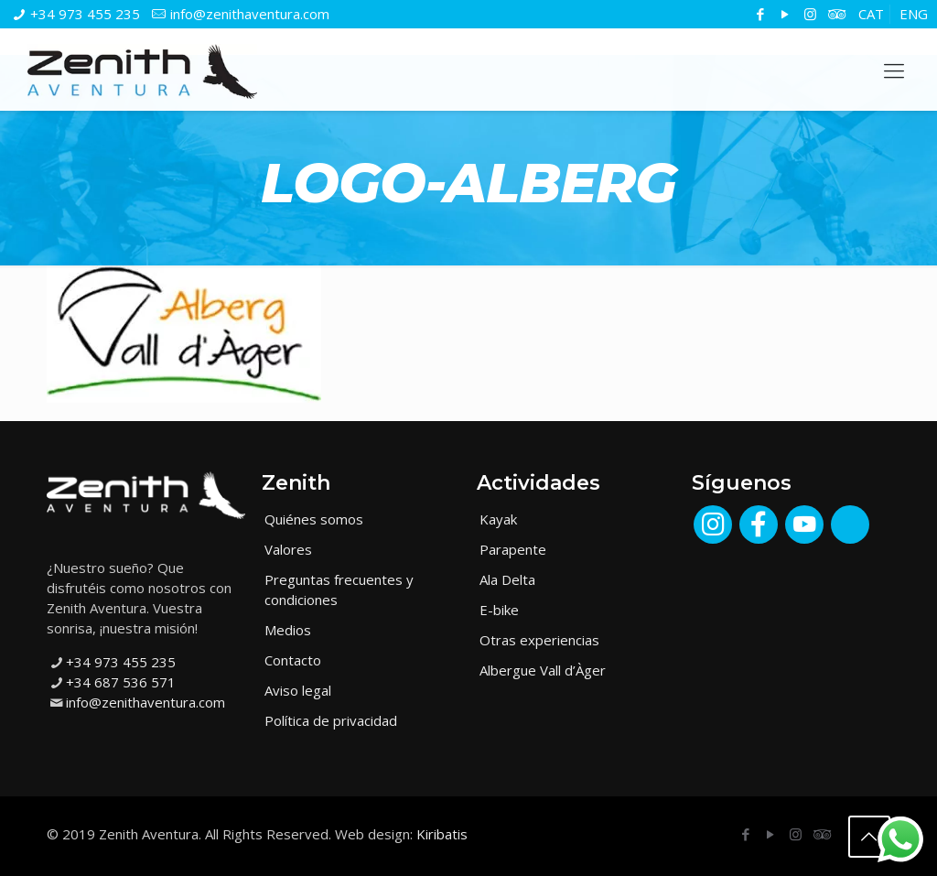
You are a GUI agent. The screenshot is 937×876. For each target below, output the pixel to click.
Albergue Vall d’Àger (542, 670)
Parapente (512, 549)
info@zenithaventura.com (249, 14)
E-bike (499, 609)
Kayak (498, 519)
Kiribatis (442, 834)
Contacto (292, 660)
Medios (287, 630)
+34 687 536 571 (121, 682)
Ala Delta (507, 579)
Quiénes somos (313, 519)
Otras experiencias (539, 640)
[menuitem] (871, 14)
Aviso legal (297, 690)
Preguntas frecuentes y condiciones (339, 589)
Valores (288, 549)
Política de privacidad (330, 720)
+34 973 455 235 (85, 14)
